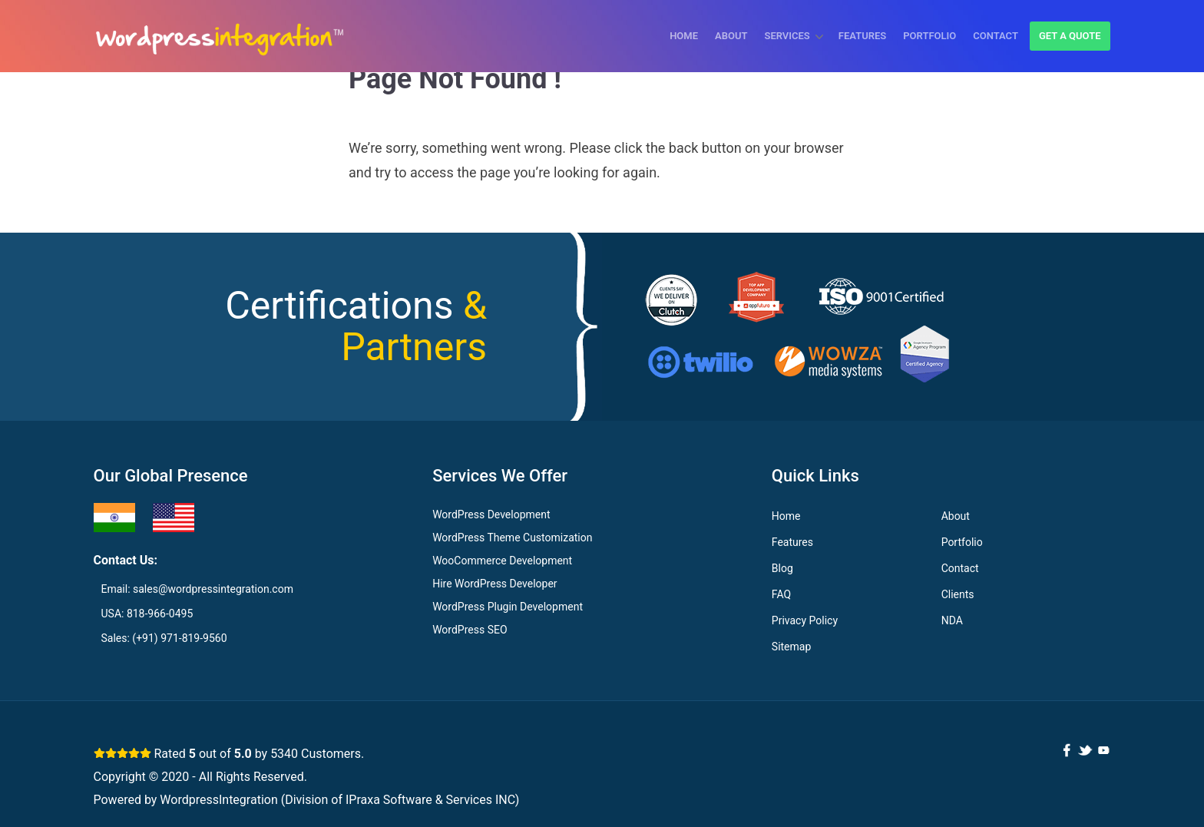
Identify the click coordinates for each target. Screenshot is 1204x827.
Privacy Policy (805, 620)
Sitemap (791, 646)
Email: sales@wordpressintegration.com (197, 589)
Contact (995, 35)
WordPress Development (491, 514)
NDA (952, 620)
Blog (782, 568)
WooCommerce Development (502, 560)
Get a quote (1070, 35)
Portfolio (929, 35)
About (731, 35)
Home (684, 35)
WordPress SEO (469, 630)
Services (786, 35)
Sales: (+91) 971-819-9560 (164, 638)
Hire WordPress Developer (494, 583)
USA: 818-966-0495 (147, 613)
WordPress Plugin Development (507, 606)
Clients (957, 594)
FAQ (781, 594)
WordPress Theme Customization (512, 537)
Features (862, 35)
